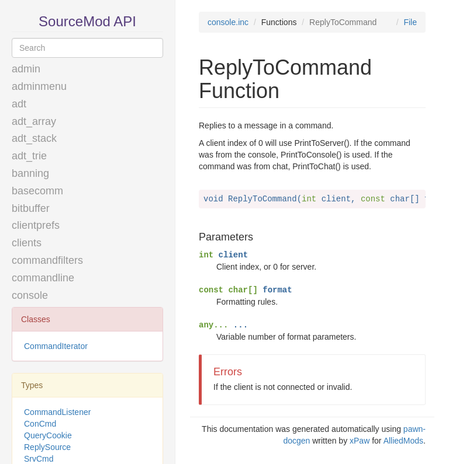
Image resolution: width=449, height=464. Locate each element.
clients (27, 243)
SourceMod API (87, 21)
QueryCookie (48, 435)
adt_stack (34, 138)
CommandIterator (56, 346)
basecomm (37, 191)
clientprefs (36, 225)
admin (26, 69)
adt (19, 104)
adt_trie (29, 156)
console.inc (228, 22)
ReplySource (47, 447)
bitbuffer (31, 208)
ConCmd (40, 423)
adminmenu (39, 86)
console (30, 295)
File (410, 22)
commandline (43, 278)
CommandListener (57, 412)
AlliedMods (403, 440)
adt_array (34, 121)
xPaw (359, 440)
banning (30, 173)
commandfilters (47, 260)
